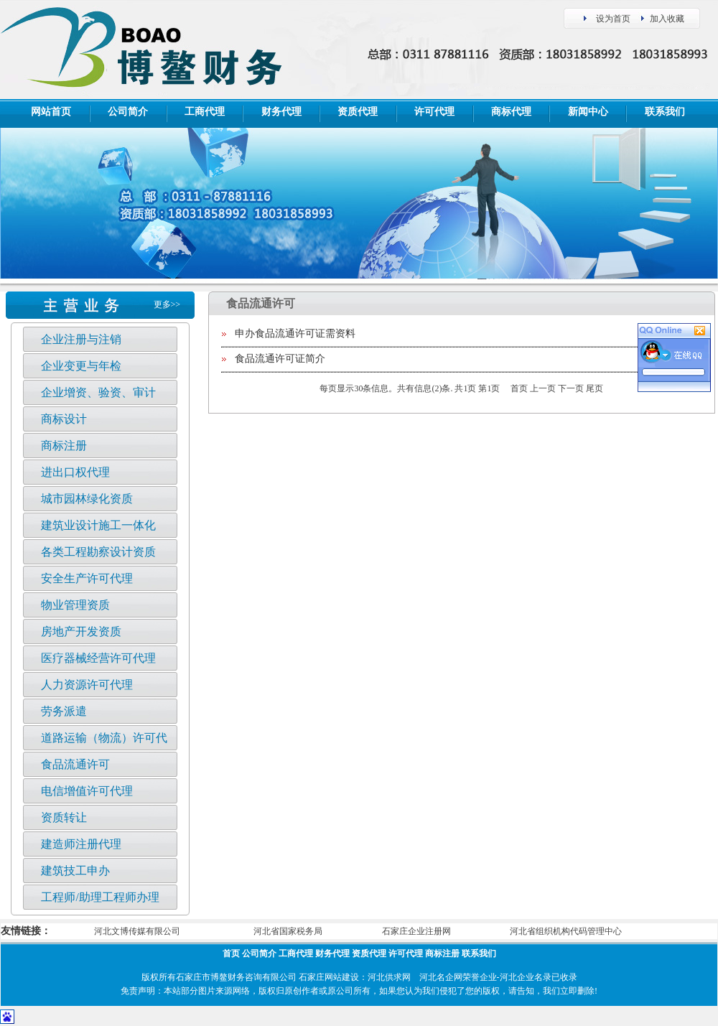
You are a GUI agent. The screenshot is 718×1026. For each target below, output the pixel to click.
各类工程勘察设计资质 (98, 552)
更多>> (167, 304)
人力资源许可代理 (87, 684)
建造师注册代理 (81, 844)
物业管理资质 (75, 605)
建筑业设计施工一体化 (98, 525)
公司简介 (128, 111)
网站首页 (51, 111)
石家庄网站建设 (329, 977)
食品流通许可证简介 (280, 358)
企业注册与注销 (81, 339)
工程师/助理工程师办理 (100, 897)
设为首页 (613, 19)
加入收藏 (667, 19)
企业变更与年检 (81, 366)
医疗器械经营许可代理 (98, 658)
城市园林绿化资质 (87, 499)
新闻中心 (588, 111)
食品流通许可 (75, 764)
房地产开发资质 (81, 631)
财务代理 (281, 111)
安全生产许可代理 (87, 578)
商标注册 (64, 445)
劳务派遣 (64, 711)
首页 (231, 953)
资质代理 (357, 111)
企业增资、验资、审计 (98, 392)
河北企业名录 (525, 977)
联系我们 (665, 111)
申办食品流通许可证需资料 (295, 333)
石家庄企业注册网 (416, 931)
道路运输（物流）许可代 (104, 738)
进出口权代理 (75, 472)
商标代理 (511, 111)
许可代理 (434, 111)
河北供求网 (389, 977)
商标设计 (64, 419)
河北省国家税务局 (287, 931)
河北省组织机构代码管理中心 (566, 931)
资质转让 (64, 817)
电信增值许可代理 (87, 791)
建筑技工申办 (75, 870)
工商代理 (205, 111)
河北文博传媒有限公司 (137, 931)
